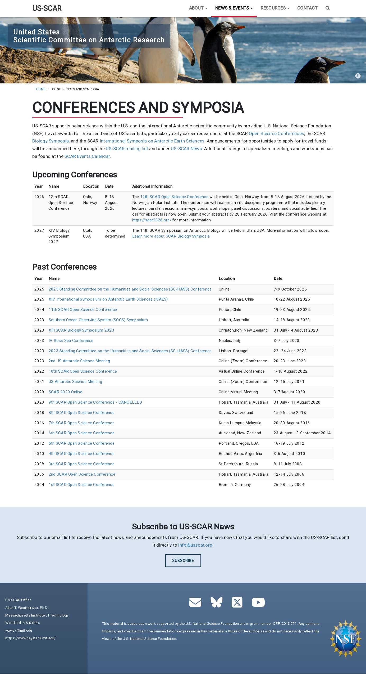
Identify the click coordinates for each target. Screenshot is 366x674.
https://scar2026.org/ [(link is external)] (151, 220)
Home (40, 89)
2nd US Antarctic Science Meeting (79, 361)
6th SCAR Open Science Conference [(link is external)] (82, 433)
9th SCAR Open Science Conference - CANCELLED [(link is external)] (95, 402)
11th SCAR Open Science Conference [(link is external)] (83, 309)
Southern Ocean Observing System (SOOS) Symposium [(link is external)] (98, 320)
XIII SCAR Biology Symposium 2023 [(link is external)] (81, 330)
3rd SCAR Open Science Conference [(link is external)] (82, 464)
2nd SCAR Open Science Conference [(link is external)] (82, 474)
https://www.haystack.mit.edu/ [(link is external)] (30, 638)
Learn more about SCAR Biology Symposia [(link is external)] (171, 236)
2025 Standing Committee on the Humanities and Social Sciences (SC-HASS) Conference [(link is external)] (130, 289)
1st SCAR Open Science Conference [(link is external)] (82, 484)
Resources (275, 8)
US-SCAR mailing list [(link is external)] (127, 148)
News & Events (234, 8)
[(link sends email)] (196, 605)
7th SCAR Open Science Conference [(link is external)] (82, 423)
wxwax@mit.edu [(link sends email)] (18, 630)
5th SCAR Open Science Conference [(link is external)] (82, 443)
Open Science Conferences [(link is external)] (276, 133)
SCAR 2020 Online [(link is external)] (65, 392)
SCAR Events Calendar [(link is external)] (87, 156)
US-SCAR (46, 8)
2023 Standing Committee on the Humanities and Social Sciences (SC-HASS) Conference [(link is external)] (130, 351)
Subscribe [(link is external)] (183, 561)
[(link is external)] (218, 605)
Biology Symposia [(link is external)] (50, 141)
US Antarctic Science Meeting (75, 381)
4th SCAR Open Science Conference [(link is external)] (82, 453)
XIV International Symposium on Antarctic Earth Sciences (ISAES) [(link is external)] (108, 299)
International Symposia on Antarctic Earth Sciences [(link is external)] (152, 141)
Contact (307, 8)
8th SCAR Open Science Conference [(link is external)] (82, 412)
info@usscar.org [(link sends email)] (195, 545)
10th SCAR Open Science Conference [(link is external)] (83, 371)
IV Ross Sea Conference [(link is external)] (71, 340)
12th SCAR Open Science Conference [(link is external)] (174, 196)
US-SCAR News (186, 148)
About (198, 8)
